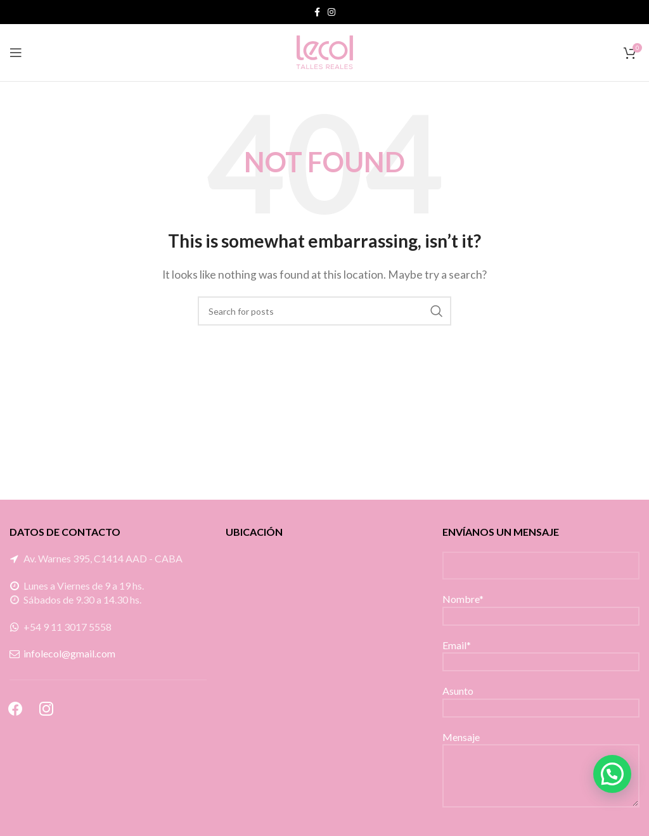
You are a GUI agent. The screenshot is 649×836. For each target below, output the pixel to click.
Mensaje (540, 755)
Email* (540, 652)
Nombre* (540, 606)
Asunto (540, 698)
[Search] (324, 311)
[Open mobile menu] (16, 52)
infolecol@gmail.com (69, 653)
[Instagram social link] (331, 12)
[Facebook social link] (317, 12)
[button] (612, 774)
